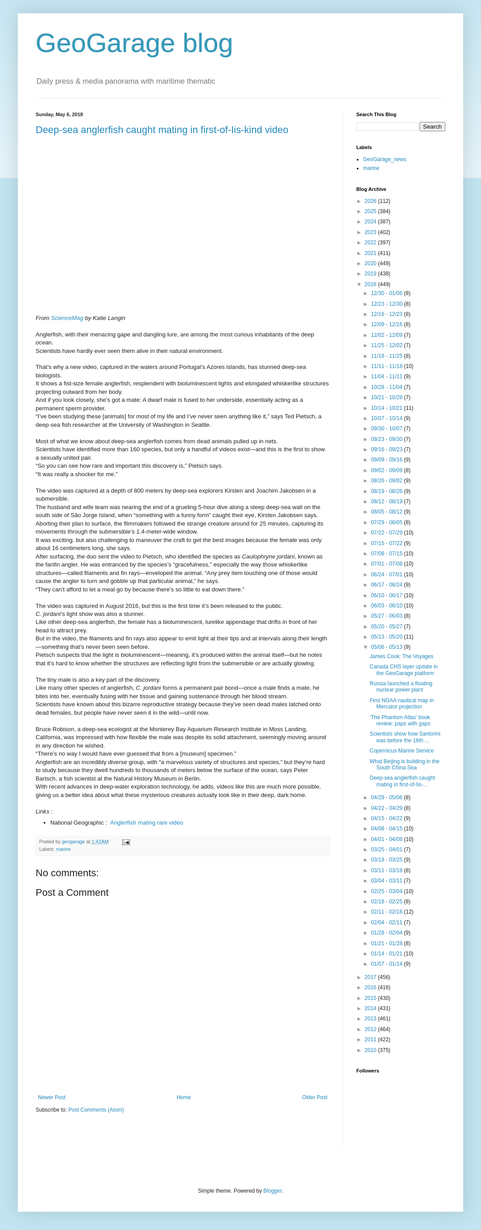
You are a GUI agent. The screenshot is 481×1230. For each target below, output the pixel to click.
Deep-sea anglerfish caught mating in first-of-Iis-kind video (162, 129)
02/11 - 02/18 (387, 912)
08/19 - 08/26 (387, 491)
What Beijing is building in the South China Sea (405, 764)
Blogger (272, 1191)
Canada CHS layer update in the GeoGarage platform (404, 670)
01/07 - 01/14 (387, 964)
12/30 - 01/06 (387, 293)
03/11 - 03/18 (387, 870)
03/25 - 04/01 (387, 849)
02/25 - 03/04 (387, 891)
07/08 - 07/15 (387, 553)
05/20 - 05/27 (387, 626)
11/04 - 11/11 (387, 376)
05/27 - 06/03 (387, 616)
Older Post (314, 1097)
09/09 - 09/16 (387, 460)
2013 (371, 1019)
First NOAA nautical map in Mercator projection (402, 703)
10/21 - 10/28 (387, 397)
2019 (371, 274)
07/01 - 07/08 (387, 564)
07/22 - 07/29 (387, 533)
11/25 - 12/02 (387, 345)
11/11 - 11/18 (387, 366)
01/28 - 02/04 (387, 933)
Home (184, 1097)
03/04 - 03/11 (387, 881)
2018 (371, 284)
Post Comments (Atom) (96, 1110)
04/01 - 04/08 (387, 839)
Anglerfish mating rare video (146, 822)
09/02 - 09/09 (387, 470)
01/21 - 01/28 (387, 943)
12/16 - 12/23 (387, 314)
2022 (371, 242)
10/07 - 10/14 (387, 418)
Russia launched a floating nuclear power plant (401, 686)
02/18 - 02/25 (387, 901)
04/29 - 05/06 (387, 797)
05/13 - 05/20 (387, 637)
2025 (371, 211)
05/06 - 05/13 (387, 647)
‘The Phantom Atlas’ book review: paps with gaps (400, 720)
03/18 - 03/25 (387, 860)
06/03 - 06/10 (387, 606)
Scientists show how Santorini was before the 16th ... (405, 737)
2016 (371, 987)
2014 (371, 1008)
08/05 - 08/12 (387, 512)
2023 (371, 232)
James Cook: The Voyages (401, 656)
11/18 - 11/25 (387, 356)
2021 (371, 253)
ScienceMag (67, 318)
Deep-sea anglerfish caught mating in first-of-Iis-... (402, 781)
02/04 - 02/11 (387, 922)
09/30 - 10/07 (387, 428)
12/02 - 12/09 (387, 335)
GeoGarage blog (134, 43)
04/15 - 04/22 (387, 818)
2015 (371, 998)
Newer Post (51, 1097)
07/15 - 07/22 (387, 543)
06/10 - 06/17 (387, 595)
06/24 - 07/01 (387, 574)
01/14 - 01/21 (387, 954)
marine (63, 849)
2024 (371, 221)
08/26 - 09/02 (387, 480)
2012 (371, 1029)
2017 (371, 977)
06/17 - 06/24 (387, 585)
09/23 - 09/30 (387, 439)
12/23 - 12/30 (387, 304)
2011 (371, 1039)
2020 (371, 263)
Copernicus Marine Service (402, 751)
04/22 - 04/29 (387, 808)
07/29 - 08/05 (387, 522)
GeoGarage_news (384, 159)
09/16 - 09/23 (387, 449)
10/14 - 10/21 (387, 408)
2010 (371, 1050)
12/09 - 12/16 (387, 324)
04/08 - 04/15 (387, 828)
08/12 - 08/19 (387, 501)
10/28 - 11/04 (387, 387)
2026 (371, 201)
